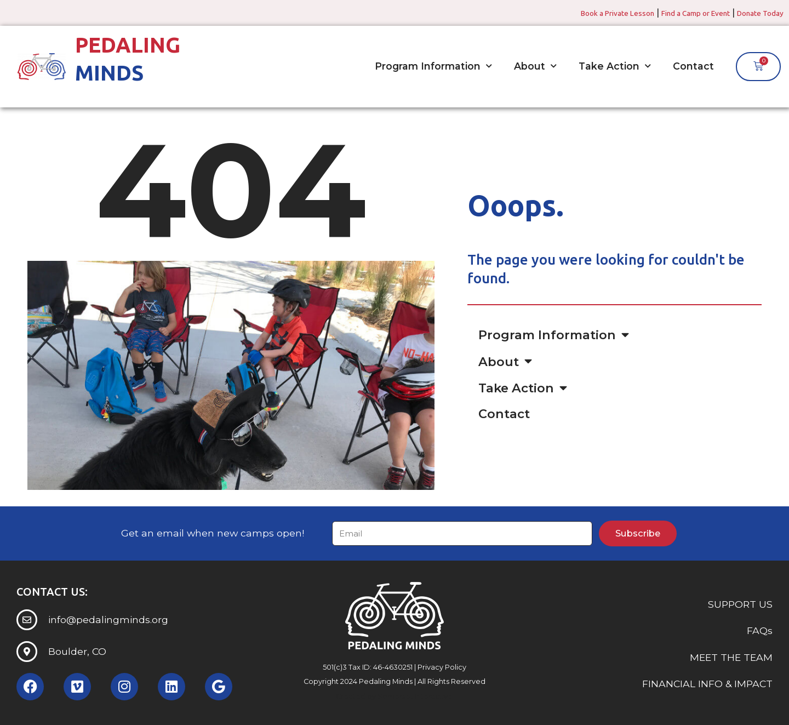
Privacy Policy (442, 667)
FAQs (760, 631)
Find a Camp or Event (677, 13)
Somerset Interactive (415, 696)
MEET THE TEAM (731, 657)
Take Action (615, 66)
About (535, 66)
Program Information (433, 66)
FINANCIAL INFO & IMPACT (707, 684)
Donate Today (755, 13)
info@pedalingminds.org (108, 619)
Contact (693, 66)
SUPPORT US (740, 604)
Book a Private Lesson (584, 13)
